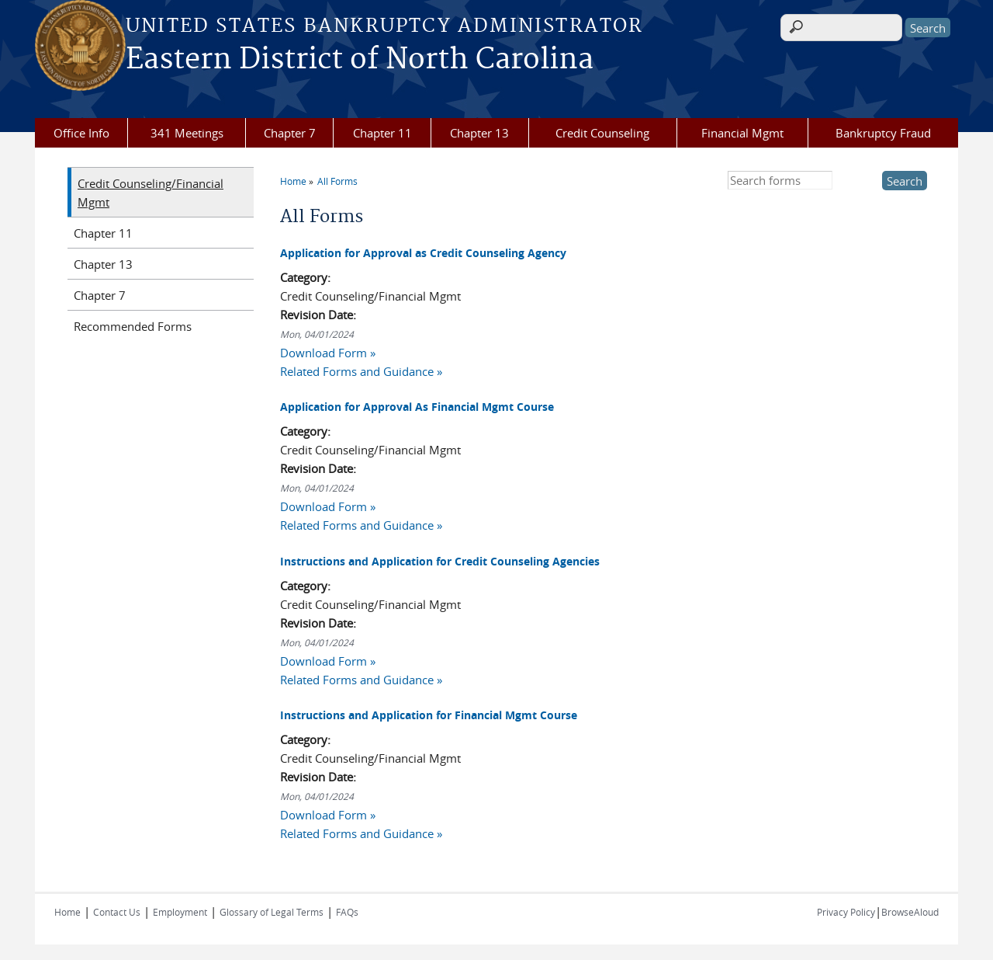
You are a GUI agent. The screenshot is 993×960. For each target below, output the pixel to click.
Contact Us (116, 912)
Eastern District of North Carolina (359, 60)
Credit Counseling (602, 133)
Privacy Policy (846, 912)
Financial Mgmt (742, 133)
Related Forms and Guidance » (361, 371)
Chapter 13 (479, 133)
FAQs (347, 912)
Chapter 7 (290, 133)
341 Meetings (187, 133)
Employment (180, 912)
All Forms (337, 181)
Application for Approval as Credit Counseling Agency (423, 252)
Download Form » (327, 352)
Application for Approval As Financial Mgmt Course (417, 406)
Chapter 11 (382, 133)
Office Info (81, 133)
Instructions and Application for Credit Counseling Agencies (440, 561)
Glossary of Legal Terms (272, 912)
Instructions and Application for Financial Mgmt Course (428, 715)
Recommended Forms (133, 326)
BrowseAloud (910, 912)
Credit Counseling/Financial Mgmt (150, 193)
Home (293, 181)
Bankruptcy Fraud (883, 133)
